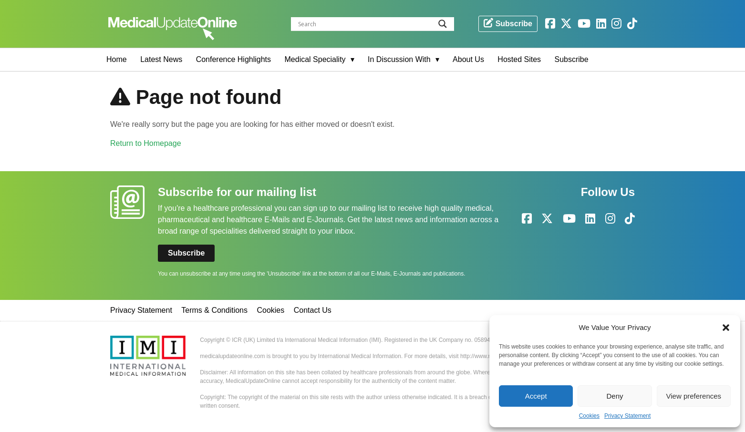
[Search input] (375, 24)
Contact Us (312, 310)
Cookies (589, 415)
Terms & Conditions (214, 310)
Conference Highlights (233, 59)
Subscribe (572, 59)
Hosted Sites (519, 59)
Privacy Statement (627, 415)
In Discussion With (399, 59)
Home (116, 59)
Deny (614, 396)
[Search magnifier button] (442, 23)
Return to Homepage (145, 143)
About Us (468, 59)
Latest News (161, 59)
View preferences (694, 396)
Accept (536, 396)
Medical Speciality (315, 59)
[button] (726, 327)
